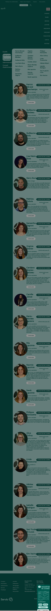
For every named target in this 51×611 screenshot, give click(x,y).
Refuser (45, 604)
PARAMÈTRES (43, 607)
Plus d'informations (42, 601)
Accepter (40, 604)
